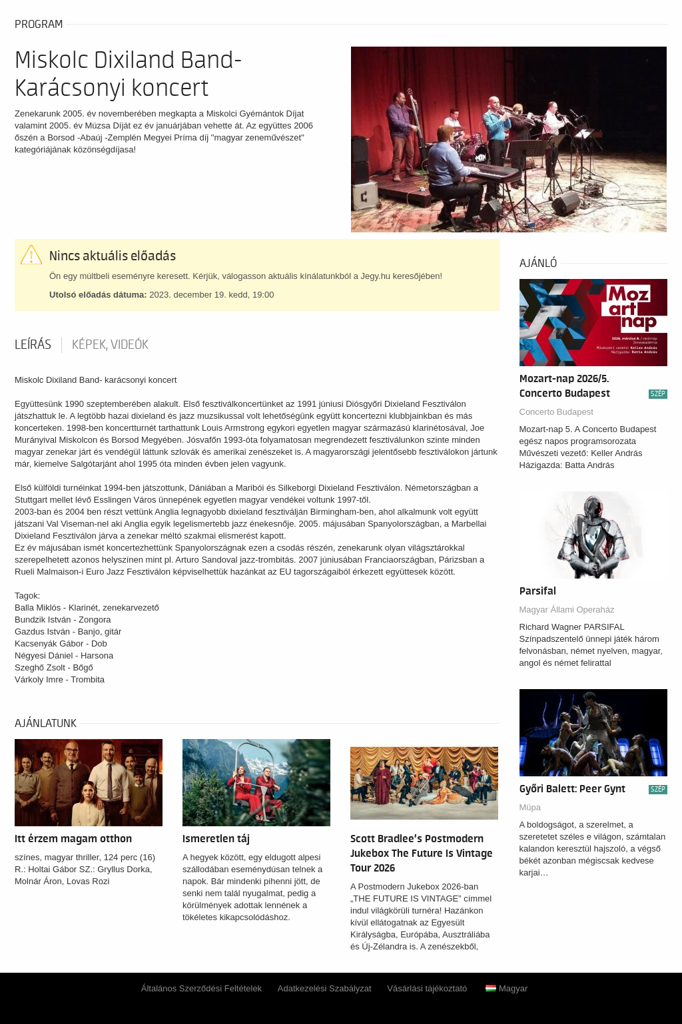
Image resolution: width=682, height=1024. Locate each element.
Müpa (530, 807)
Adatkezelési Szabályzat (325, 988)
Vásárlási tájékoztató (427, 988)
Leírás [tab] (33, 345)
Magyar (506, 988)
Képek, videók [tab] (110, 345)
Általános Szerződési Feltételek (201, 988)
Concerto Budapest (556, 412)
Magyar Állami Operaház (567, 610)
